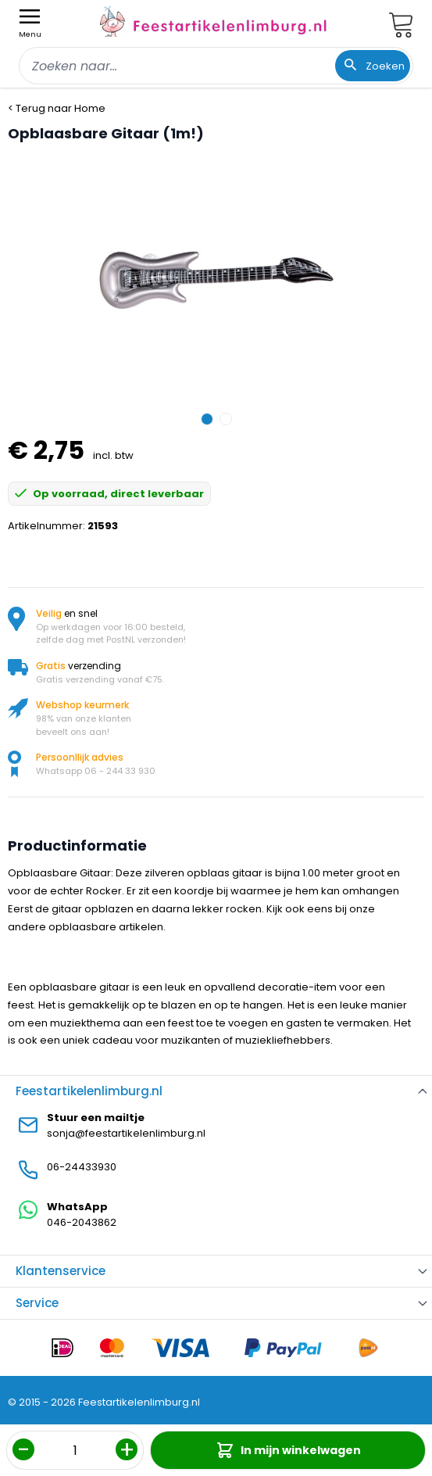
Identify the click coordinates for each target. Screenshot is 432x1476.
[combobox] (216, 65)
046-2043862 (81, 1222)
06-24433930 (81, 1166)
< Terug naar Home (56, 108)
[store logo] (213, 21)
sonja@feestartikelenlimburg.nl (126, 1133)
